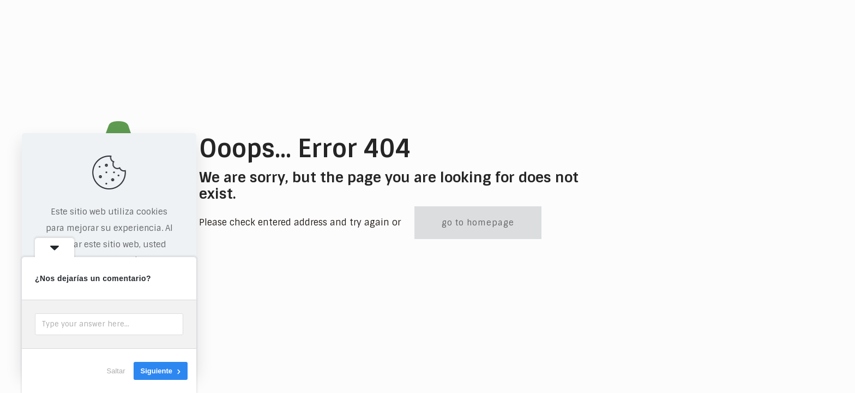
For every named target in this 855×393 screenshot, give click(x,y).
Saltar (116, 371)
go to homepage (478, 222)
